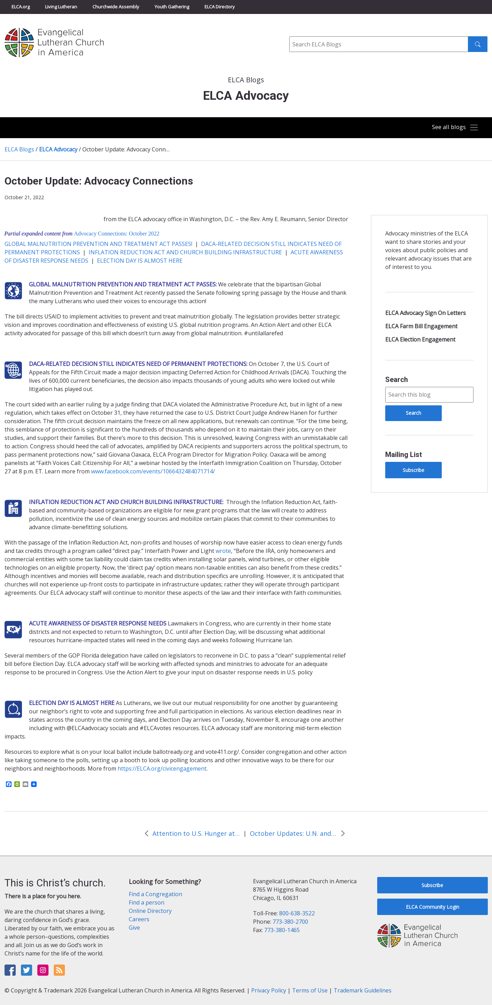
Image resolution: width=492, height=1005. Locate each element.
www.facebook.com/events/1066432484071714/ (153, 471)
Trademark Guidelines (363, 990)
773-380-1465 (282, 930)
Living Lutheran (61, 6)
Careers (139, 919)
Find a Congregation (155, 894)
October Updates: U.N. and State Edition (293, 833)
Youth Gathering (172, 6)
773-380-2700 (290, 921)
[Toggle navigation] (453, 128)
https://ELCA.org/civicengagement (162, 768)
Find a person (146, 902)
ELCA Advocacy (58, 149)
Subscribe (413, 470)
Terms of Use (310, 990)
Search (396, 379)
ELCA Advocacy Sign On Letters (425, 313)
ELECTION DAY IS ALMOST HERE (139, 260)
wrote (223, 551)
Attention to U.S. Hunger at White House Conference (196, 833)
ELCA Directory (219, 6)
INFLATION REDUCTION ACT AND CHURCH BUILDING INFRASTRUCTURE (185, 252)
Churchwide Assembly (115, 6)
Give (134, 927)
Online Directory (150, 911)
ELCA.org (21, 6)
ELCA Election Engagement (420, 339)
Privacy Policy (268, 990)
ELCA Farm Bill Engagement (421, 326)
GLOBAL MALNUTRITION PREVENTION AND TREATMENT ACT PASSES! (98, 244)
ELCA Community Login (432, 906)
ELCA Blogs (19, 149)
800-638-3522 (297, 913)
